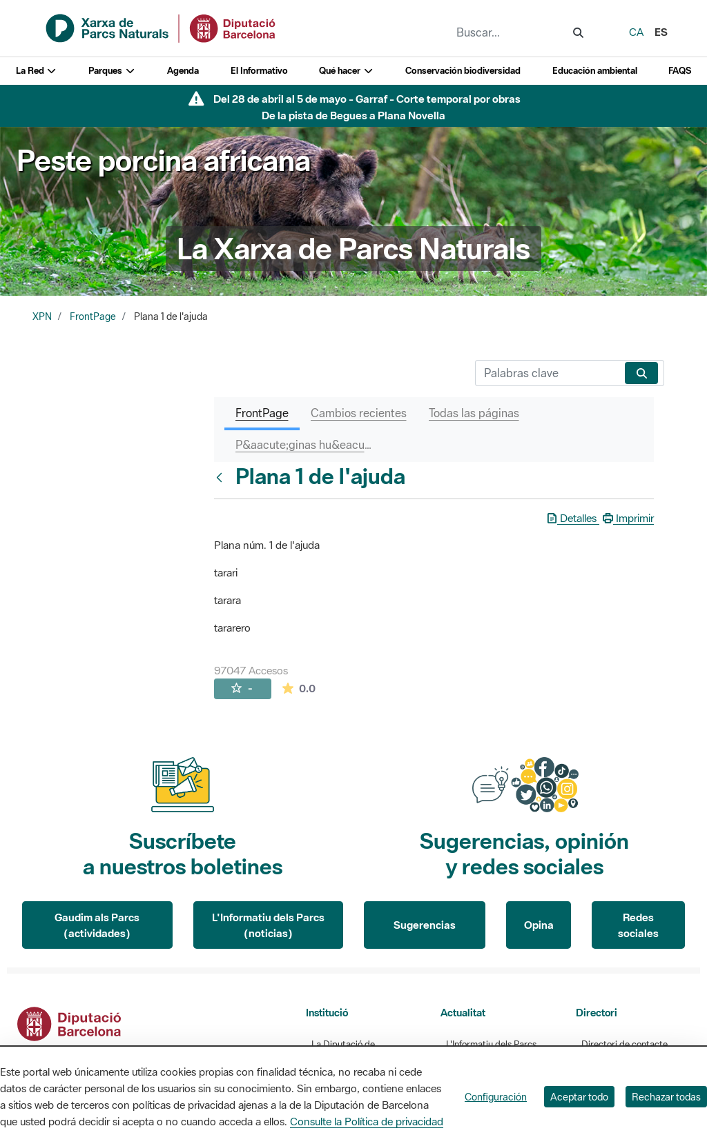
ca (636, 32)
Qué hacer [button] (346, 71)
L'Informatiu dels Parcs (491, 1044)
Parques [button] (111, 71)
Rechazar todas (666, 1096)
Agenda (183, 71)
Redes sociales (638, 925)
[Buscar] (547, 373)
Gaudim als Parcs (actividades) (97, 925)
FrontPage (93, 316)
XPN (42, 316)
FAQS (679, 71)
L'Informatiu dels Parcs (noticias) (268, 925)
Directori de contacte (624, 1044)
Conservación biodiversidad (463, 71)
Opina (539, 925)
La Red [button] (36, 71)
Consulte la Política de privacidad (366, 1121)
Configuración (496, 1096)
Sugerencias (425, 925)
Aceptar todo (579, 1096)
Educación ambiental (594, 71)
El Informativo (259, 71)
